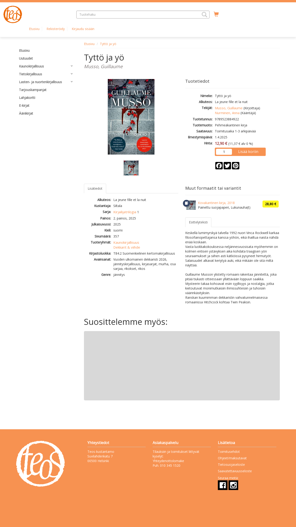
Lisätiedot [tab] (95, 188)
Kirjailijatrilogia (124, 212)
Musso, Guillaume (229, 108)
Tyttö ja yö (108, 44)
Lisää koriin (248, 151)
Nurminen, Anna (227, 112)
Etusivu (34, 29)
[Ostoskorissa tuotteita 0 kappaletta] (216, 14)
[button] (204, 14)
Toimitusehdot (229, 451)
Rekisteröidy (55, 29)
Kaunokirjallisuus (126, 242)
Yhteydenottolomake (168, 461)
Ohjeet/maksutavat (232, 458)
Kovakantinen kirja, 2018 (216, 203)
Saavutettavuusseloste (235, 471)
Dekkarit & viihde (126, 247)
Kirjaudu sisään (83, 29)
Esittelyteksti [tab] (198, 222)
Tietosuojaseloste (231, 464)
